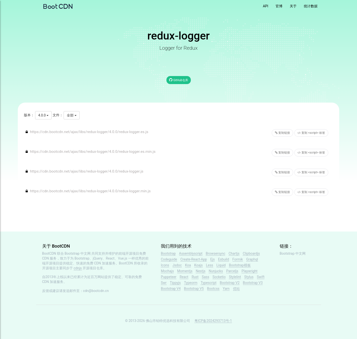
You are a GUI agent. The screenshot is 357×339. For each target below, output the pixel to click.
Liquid (221, 265)
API (265, 6)
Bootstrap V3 (253, 283)
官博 (279, 6)
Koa (188, 265)
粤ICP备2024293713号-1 (213, 321)
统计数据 (311, 6)
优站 (236, 289)
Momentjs (185, 271)
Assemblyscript (191, 253)
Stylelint (235, 277)
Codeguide (169, 259)
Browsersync (215, 253)
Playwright (249, 271)
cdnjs (78, 268)
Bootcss (213, 289)
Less (209, 265)
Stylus (248, 277)
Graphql (252, 259)
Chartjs (234, 253)
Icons (165, 265)
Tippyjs (175, 283)
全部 (71, 115)
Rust (195, 277)
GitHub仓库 (178, 80)
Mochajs (167, 271)
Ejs (212, 259)
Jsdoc (177, 265)
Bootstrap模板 (240, 265)
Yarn (226, 289)
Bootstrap (168, 253)
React (184, 277)
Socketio (219, 277)
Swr (164, 283)
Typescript (208, 283)
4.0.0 (43, 115)
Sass (205, 277)
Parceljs (232, 271)
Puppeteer (168, 277)
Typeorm (190, 283)
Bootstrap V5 (194, 289)
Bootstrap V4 (171, 289)
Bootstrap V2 (230, 283)
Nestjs (200, 271)
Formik (237, 259)
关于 (293, 6)
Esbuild (223, 259)
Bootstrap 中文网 (78, 253)
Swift (261, 277)
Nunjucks (216, 271)
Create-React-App (193, 259)
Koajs (198, 265)
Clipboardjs (251, 253)
